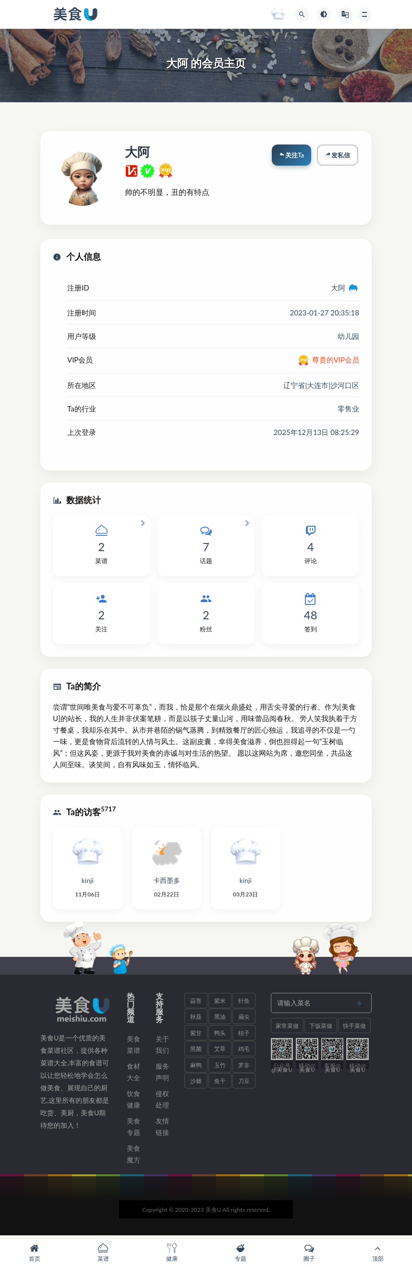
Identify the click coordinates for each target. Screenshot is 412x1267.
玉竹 (220, 1068)
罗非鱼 (244, 1069)
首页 (34, 1252)
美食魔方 (133, 1157)
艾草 (220, 1052)
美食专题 (133, 1129)
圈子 (309, 1252)
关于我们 (162, 1047)
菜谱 (103, 1252)
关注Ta (289, 156)
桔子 (244, 1035)
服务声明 (162, 1075)
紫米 (220, 1003)
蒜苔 (196, 1003)
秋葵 (196, 1020)
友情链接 (162, 1129)
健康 (171, 1252)
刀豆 (244, 1084)
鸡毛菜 (244, 1054)
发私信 (336, 156)
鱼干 (220, 1084)
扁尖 (244, 1020)
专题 (240, 1252)
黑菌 (196, 1052)
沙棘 (196, 1084)
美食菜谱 (133, 1047)
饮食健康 (133, 1102)
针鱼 (244, 1003)
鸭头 (220, 1035)
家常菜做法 (287, 1030)
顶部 (377, 1252)
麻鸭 (196, 1068)
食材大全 (133, 1075)
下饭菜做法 (320, 1030)
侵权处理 (162, 1102)
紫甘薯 (196, 1037)
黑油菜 (220, 1021)
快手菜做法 (354, 1030)
